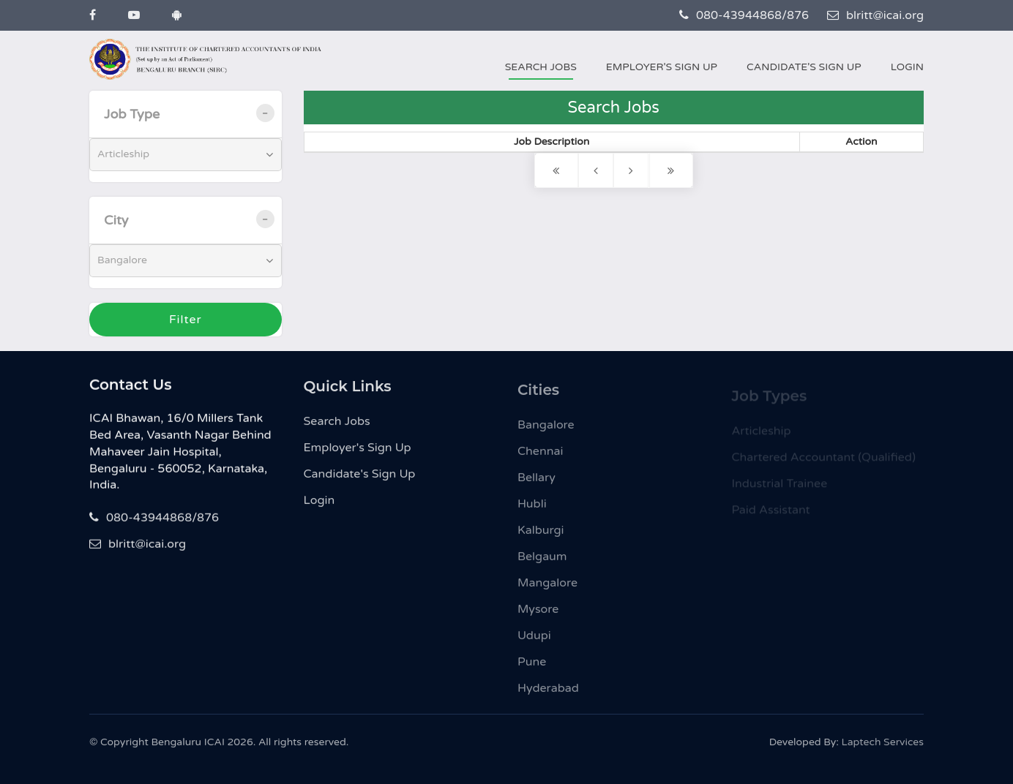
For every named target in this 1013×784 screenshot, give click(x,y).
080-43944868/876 (744, 15)
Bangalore (546, 430)
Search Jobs (541, 67)
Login (907, 67)
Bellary (536, 482)
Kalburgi (540, 535)
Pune (531, 667)
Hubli (532, 509)
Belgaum (542, 561)
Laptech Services (883, 745)
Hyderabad (548, 693)
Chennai (540, 456)
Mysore (537, 614)
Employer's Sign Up (661, 67)
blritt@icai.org (875, 15)
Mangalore (547, 588)
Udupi (534, 640)
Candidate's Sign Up (804, 67)
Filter (185, 319)
